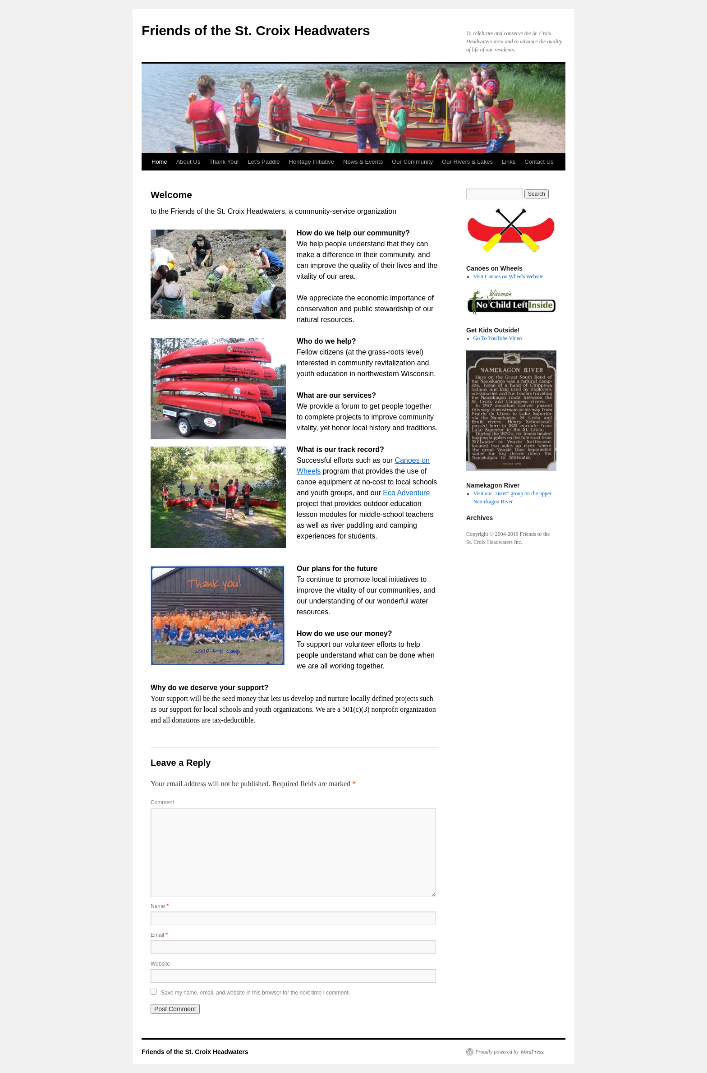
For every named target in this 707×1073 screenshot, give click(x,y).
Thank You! (224, 161)
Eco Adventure (406, 493)
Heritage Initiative (311, 161)
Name (160, 906)
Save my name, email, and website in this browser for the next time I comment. (255, 993)
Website (160, 964)
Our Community (412, 161)
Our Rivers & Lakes (467, 161)
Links (508, 161)
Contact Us (538, 161)
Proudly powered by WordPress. (510, 1052)
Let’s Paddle (264, 161)
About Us (188, 161)
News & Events (363, 161)
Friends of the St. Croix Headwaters (256, 30)
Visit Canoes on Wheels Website (508, 276)
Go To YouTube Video (497, 338)
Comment (162, 802)
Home (159, 161)
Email (159, 935)
